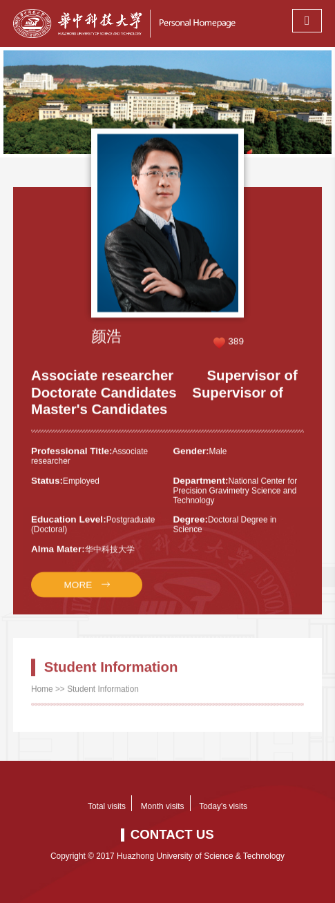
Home (42, 696)
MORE (78, 594)
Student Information (103, 696)
